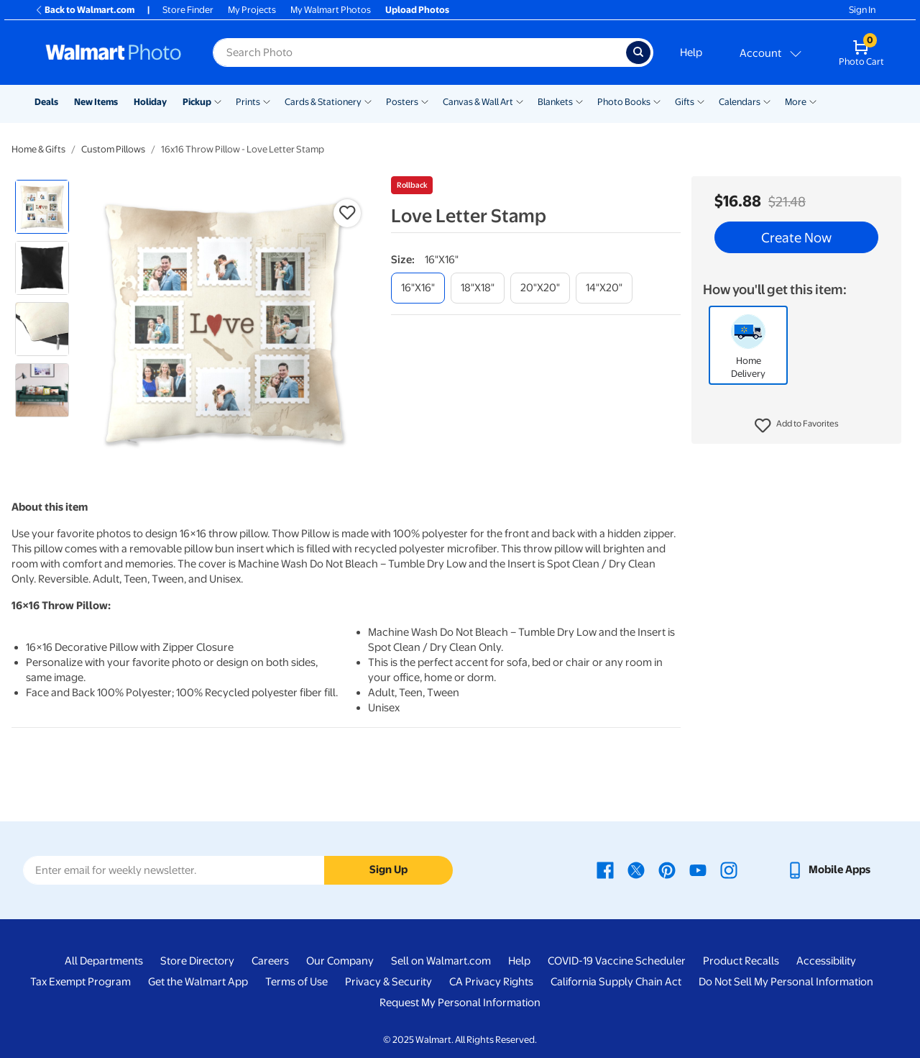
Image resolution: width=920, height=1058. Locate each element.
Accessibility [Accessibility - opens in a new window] (826, 960)
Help (691, 52)
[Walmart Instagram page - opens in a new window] (728, 869)
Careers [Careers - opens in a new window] (270, 960)
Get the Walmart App (198, 981)
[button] (796, 426)
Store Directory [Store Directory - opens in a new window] (197, 960)
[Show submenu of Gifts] (700, 100)
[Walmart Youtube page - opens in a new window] (698, 869)
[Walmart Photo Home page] (113, 52)
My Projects (252, 9)
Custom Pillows (113, 149)
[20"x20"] (540, 288)
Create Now (796, 237)
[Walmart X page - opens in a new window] (636, 869)
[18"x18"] (478, 288)
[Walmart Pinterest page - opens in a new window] (667, 869)
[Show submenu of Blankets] (579, 100)
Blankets (555, 101)
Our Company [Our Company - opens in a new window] (340, 960)
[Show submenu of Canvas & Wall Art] (519, 100)
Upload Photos (417, 9)
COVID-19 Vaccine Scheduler (617, 960)
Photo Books (623, 101)
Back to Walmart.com (84, 9)
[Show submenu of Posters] (424, 100)
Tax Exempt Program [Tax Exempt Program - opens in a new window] (80, 981)
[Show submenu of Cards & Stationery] (368, 100)
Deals (46, 101)
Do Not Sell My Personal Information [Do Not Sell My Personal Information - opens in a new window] (786, 981)
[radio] (42, 207)
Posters (402, 101)
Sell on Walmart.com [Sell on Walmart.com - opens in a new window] (441, 960)
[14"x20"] (604, 288)
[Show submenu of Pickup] (217, 100)
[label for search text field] (419, 52)
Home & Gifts (38, 149)
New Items (96, 101)
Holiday (150, 101)
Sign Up (388, 869)
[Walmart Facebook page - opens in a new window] (605, 869)
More (795, 101)
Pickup (197, 101)
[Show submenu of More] (813, 100)
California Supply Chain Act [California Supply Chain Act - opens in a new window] (616, 981)
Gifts (684, 101)
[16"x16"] (418, 288)
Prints (248, 101)
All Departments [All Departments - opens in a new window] (104, 960)
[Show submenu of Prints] (266, 100)
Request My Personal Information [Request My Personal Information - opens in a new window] (460, 1002)
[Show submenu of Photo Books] (657, 100)
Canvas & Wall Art (478, 101)
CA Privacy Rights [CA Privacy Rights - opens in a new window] (491, 981)
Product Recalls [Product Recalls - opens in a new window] (741, 960)
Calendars (739, 101)
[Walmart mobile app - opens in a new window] (828, 869)
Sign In (862, 9)
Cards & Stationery (323, 101)
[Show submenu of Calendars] (767, 100)
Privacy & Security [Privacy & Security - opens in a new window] (388, 981)
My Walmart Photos (330, 9)
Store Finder (187, 9)
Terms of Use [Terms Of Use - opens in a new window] (296, 981)
